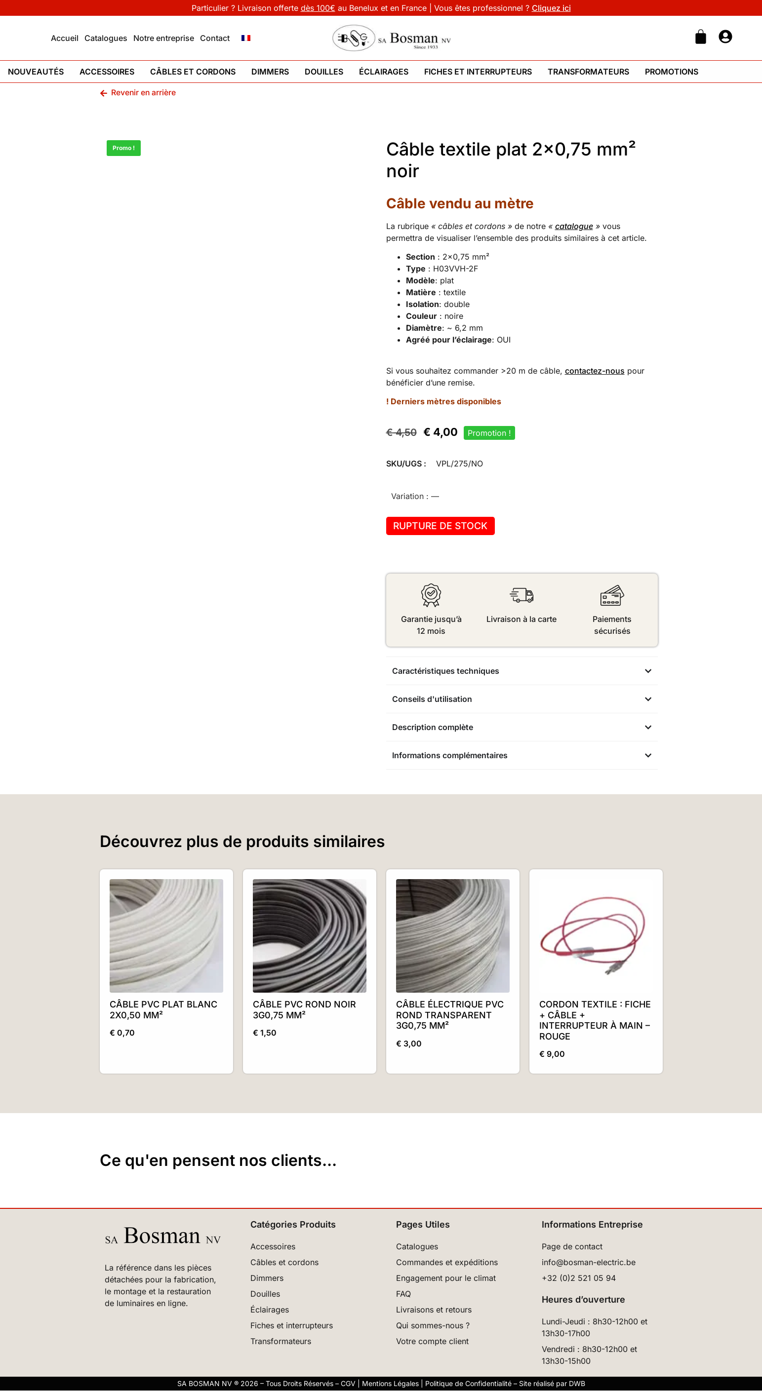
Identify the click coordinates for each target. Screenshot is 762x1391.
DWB (577, 1384)
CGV (348, 1384)
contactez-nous (595, 371)
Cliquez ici (551, 8)
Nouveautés (36, 72)
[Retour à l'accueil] (392, 38)
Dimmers (270, 72)
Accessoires (107, 72)
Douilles (324, 72)
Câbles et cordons (193, 72)
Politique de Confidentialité (468, 1384)
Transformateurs (588, 72)
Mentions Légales (390, 1384)
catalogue (574, 226)
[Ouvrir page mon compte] (725, 36)
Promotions (671, 72)
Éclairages (383, 72)
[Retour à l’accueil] (163, 1235)
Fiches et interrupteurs (478, 72)
